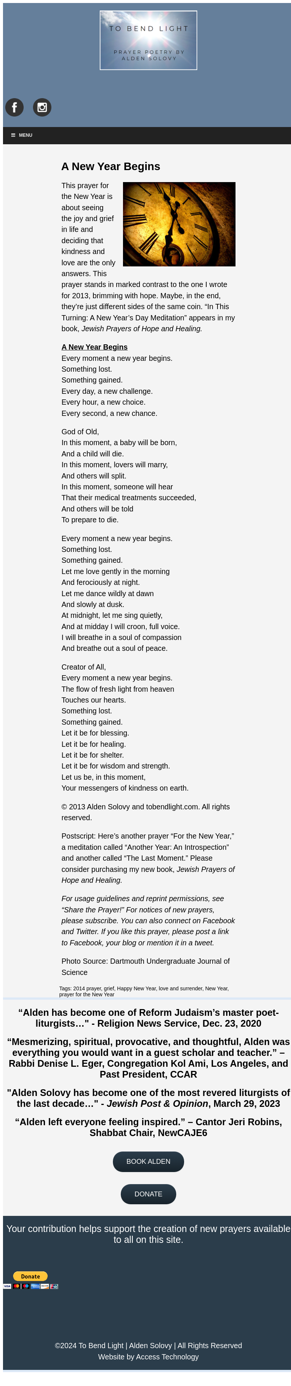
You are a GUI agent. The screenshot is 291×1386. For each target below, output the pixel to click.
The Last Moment (154, 858)
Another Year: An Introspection (176, 847)
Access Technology (167, 1357)
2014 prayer (87, 988)
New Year (216, 988)
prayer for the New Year (86, 994)
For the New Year (201, 836)
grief (109, 988)
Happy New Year (136, 988)
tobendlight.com (172, 807)
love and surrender (180, 988)
